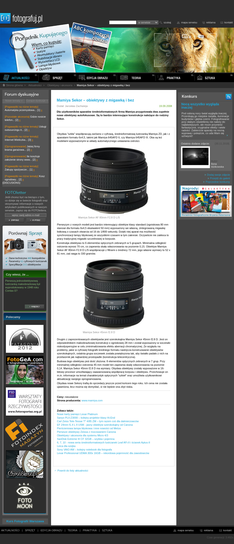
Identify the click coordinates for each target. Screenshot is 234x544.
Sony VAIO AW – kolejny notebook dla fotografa (84, 449)
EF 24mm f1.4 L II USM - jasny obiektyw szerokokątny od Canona (95, 424)
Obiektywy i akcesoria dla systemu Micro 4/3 (82, 435)
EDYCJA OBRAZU (51, 530)
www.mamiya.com (92, 400)
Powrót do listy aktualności (71, 470)
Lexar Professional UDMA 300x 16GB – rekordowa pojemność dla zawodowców (103, 453)
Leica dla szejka (66, 446)
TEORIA (72, 530)
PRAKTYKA (90, 530)
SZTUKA (107, 530)
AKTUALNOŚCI (10, 530)
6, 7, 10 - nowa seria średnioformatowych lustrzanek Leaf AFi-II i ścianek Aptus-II (103, 442)
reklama (210, 22)
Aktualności (35, 85)
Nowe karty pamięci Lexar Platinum (77, 414)
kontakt (229, 22)
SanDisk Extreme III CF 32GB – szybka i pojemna (85, 439)
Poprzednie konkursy (216, 181)
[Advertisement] (205, 296)
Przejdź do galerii (219, 178)
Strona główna (12, 85)
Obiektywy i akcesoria (59, 85)
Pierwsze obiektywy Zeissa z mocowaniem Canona (86, 431)
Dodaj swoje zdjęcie (217, 174)
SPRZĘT (30, 530)
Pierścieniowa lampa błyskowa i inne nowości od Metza (89, 428)
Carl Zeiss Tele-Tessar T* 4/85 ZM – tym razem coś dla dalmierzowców (98, 421)
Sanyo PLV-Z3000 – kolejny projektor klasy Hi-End (86, 417)
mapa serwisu (189, 22)
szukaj (167, 22)
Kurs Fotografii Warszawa (25, 521)
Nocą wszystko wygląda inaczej (200, 105)
